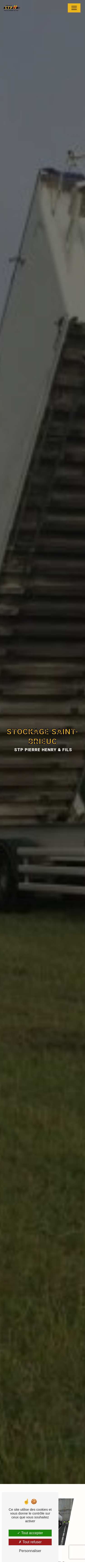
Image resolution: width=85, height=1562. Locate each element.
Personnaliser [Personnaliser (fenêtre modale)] (30, 1551)
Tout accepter (30, 1533)
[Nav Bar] (74, 7)
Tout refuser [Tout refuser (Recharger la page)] (30, 1542)
